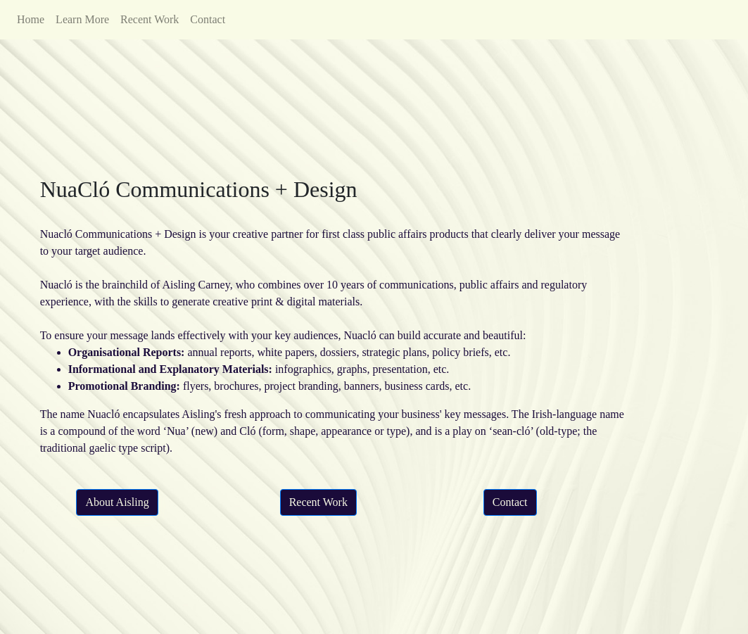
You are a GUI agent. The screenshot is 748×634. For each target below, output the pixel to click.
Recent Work (149, 19)
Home (30, 19)
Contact (207, 19)
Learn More (82, 19)
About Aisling (116, 502)
